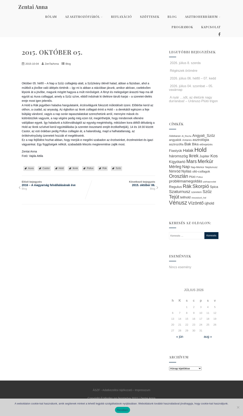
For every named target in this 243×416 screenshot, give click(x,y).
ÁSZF (96, 390)
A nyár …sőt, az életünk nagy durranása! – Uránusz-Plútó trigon (193, 99)
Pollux (90, 168)
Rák (104, 168)
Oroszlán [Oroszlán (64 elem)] (178, 176)
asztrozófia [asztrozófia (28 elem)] (176, 144)
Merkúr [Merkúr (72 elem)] (205, 161)
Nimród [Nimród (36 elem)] (174, 171)
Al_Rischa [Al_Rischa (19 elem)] (186, 136)
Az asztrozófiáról (84, 17)
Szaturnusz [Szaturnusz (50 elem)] (179, 191)
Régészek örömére (183, 70)
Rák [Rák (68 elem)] (187, 186)
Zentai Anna (33, 6)
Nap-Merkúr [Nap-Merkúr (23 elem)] (197, 167)
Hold (61, 168)
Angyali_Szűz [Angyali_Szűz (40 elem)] (203, 135)
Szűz (118, 168)
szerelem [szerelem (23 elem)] (196, 192)
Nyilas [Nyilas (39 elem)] (186, 171)
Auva (31, 168)
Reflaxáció (121, 17)
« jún (179, 336)
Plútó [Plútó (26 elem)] (192, 176)
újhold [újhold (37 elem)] (209, 203)
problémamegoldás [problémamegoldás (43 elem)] (185, 181)
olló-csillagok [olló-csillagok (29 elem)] (201, 171)
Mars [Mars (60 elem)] (191, 161)
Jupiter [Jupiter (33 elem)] (204, 156)
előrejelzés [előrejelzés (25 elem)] (206, 144)
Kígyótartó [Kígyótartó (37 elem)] (177, 162)
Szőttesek (149, 17)
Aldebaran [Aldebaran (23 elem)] (175, 136)
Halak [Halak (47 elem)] (188, 150)
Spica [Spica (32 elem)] (214, 187)
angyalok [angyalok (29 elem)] (175, 140)
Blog (172, 17)
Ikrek (75, 168)
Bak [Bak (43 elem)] (187, 144)
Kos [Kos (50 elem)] (214, 155)
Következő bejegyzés (121, 183)
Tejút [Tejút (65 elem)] (174, 196)
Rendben (122, 410)
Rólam (51, 17)
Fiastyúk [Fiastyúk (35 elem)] (175, 151)
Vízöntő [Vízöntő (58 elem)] (196, 203)
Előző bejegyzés (55, 183)
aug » (208, 336)
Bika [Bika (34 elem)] (195, 144)
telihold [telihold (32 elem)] (185, 197)
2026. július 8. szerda (185, 63)
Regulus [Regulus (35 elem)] (175, 187)
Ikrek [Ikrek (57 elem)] (194, 155)
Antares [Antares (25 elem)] (187, 140)
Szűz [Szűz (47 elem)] (207, 191)
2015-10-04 (32, 63)
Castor (46, 168)
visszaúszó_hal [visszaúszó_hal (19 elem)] (198, 197)
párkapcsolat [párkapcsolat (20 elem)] (209, 181)
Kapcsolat (211, 27)
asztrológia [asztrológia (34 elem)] (201, 140)
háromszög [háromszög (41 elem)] (178, 156)
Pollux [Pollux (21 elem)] (199, 177)
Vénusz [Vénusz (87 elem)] (178, 203)
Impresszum (142, 390)
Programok (182, 27)
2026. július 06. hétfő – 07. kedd (192, 78)
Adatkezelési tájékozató (117, 390)
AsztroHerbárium (203, 17)
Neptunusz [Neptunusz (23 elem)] (211, 167)
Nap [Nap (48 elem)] (186, 166)
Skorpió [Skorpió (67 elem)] (200, 186)
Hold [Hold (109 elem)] (200, 149)
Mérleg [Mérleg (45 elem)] (175, 166)
